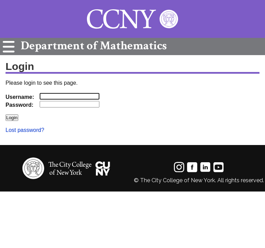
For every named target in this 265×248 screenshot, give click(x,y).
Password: (19, 105)
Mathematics (92, 45)
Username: (20, 97)
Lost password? (25, 130)
